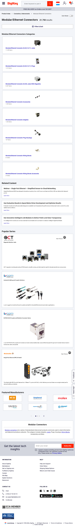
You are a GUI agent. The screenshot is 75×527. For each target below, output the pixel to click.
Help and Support (45, 464)
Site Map (5, 475)
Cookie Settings (38, 524)
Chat (5, 491)
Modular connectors (11, 430)
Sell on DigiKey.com (8, 468)
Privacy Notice (57, 453)
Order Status (43, 466)
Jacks (48, 432)
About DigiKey (6, 464)
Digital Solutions (7, 478)
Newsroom (5, 480)
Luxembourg (9, 523)
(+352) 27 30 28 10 (9, 494)
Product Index (6, 13)
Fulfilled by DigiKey (8, 471)
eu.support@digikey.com (11, 497)
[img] (13, 4)
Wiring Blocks (65, 432)
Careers (4, 473)
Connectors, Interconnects (22, 13)
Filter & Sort (39, 26)
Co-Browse (7, 500)
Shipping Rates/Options (47, 468)
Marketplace (6, 466)
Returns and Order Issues (47, 471)
